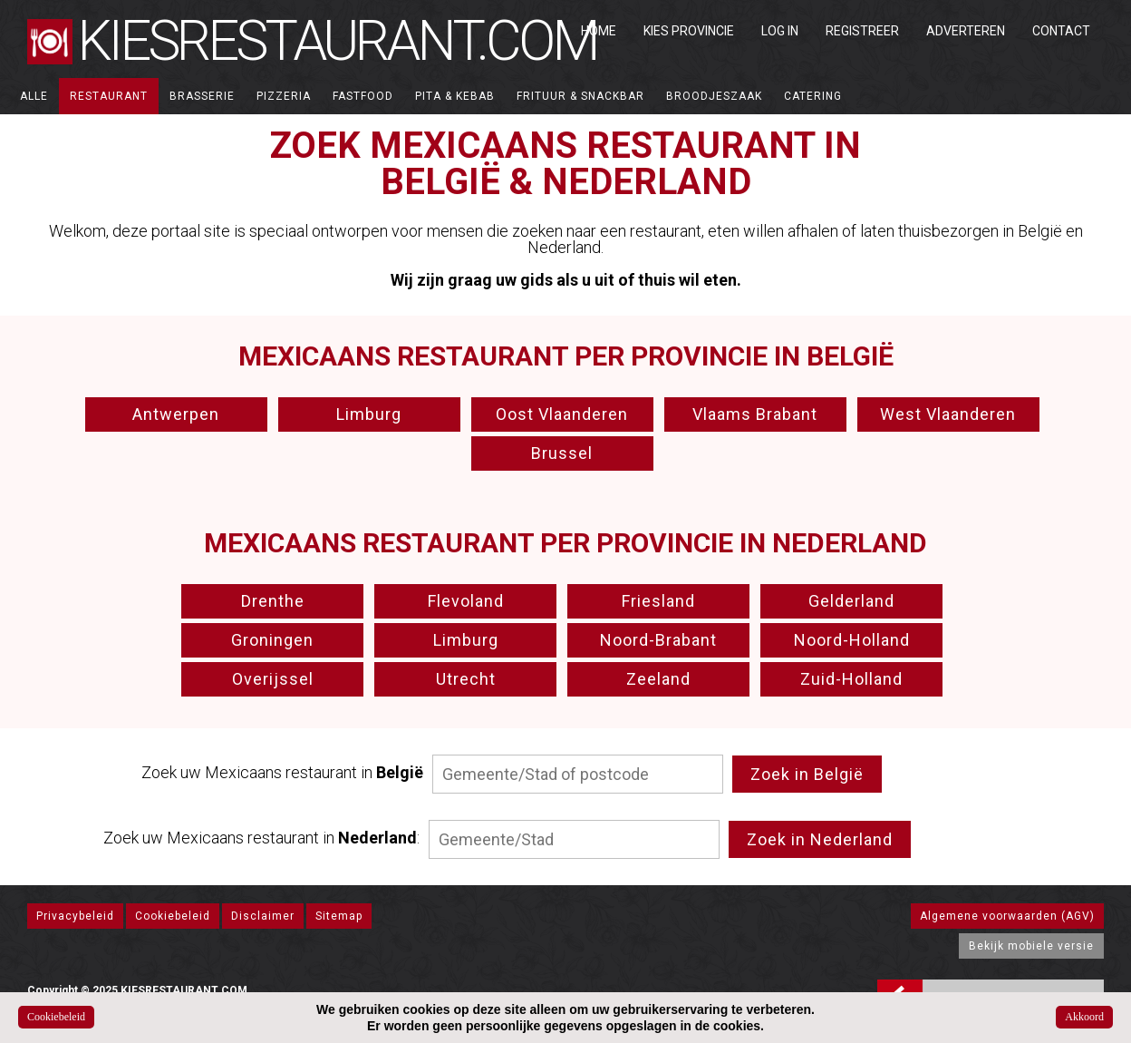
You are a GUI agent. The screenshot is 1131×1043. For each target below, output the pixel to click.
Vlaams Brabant (754, 414)
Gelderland (851, 600)
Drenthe (272, 600)
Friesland (658, 600)
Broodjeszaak (714, 96)
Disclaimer (263, 916)
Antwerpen (175, 414)
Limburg (368, 414)
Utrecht (466, 678)
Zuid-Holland (851, 678)
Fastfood (363, 96)
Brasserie (202, 96)
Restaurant (109, 96)
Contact (1061, 31)
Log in (779, 31)
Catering (813, 96)
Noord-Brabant (658, 639)
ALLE (34, 96)
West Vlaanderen (948, 414)
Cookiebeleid (172, 916)
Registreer (862, 31)
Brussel (562, 453)
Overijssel (273, 678)
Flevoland (466, 600)
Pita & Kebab (455, 96)
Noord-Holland (852, 639)
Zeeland (658, 678)
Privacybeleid (75, 916)
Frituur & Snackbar (580, 96)
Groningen (272, 639)
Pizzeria (283, 96)
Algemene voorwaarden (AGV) (1007, 916)
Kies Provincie (688, 31)
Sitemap (338, 916)
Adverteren (965, 31)
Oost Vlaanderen (562, 414)
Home (598, 31)
